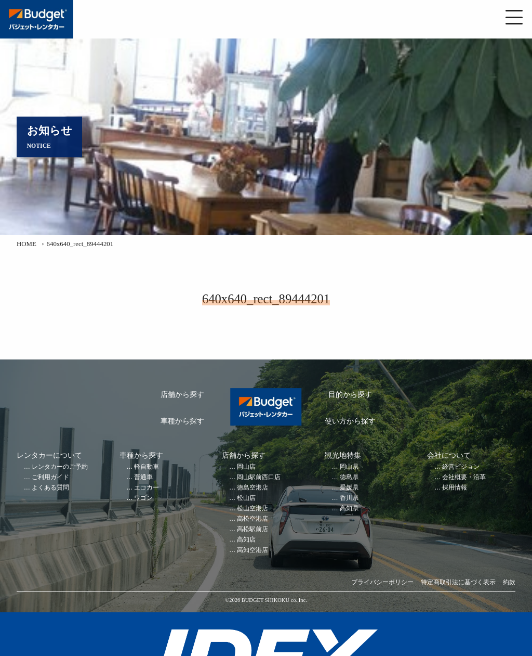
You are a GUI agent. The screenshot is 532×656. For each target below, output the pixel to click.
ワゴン (143, 498)
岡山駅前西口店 (259, 477)
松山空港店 (252, 508)
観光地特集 (343, 455)
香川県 (349, 498)
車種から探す (182, 421)
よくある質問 (50, 487)
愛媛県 (349, 487)
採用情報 (454, 487)
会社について (449, 455)
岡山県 (349, 467)
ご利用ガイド (50, 477)
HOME (26, 244)
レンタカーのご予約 (60, 467)
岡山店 (246, 467)
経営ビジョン (461, 467)
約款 (509, 582)
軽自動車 (146, 467)
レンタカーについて (49, 455)
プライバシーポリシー (382, 582)
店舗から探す (182, 394)
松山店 (246, 498)
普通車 (143, 477)
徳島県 (349, 477)
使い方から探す (350, 421)
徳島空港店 (252, 487)
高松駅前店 (252, 529)
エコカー (146, 487)
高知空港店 (252, 550)
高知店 (246, 539)
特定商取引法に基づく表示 (458, 582)
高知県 (349, 508)
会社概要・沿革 (464, 477)
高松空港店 (252, 519)
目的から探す (350, 394)
